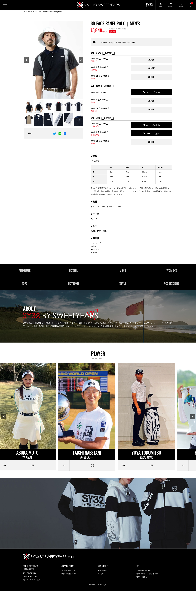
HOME (26, 11)
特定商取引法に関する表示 (147, 573)
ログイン (103, 573)
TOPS (31, 11)
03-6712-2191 (31, 573)
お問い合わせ (142, 576)
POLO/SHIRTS (38, 11)
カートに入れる (151, 92)
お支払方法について (70, 570)
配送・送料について (70, 573)
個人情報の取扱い (144, 570)
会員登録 (103, 570)
